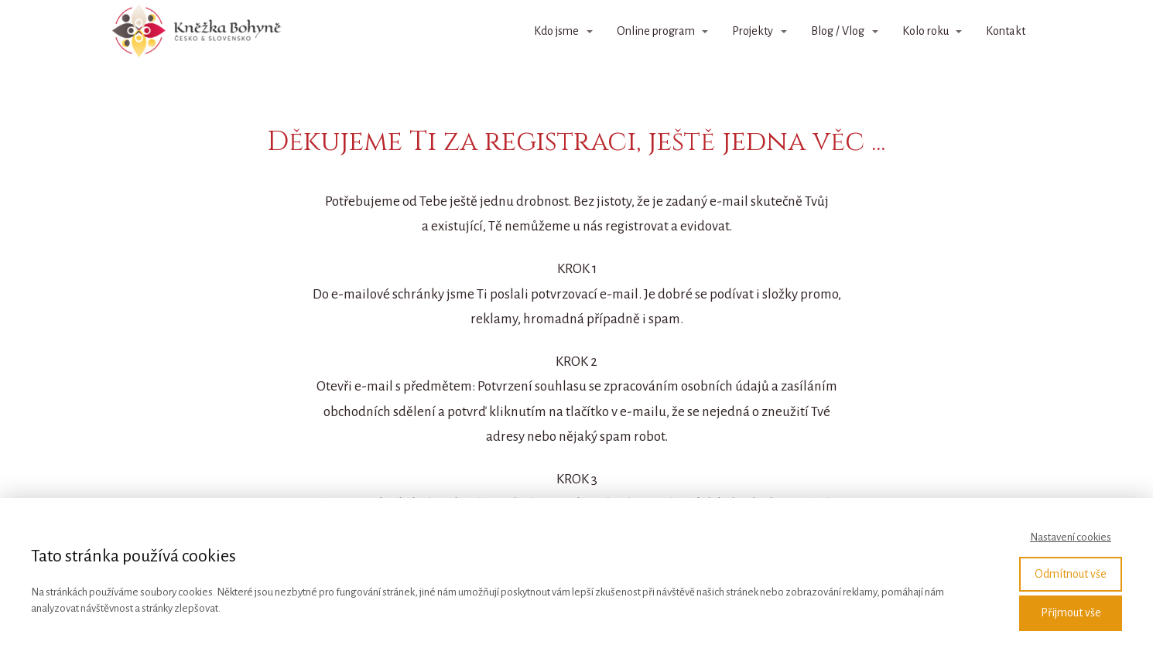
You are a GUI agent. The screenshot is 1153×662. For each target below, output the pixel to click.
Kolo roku (925, 31)
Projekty (752, 31)
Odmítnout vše (1071, 574)
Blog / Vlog (837, 31)
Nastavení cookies (1070, 537)
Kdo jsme (556, 31)
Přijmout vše (1071, 612)
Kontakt (1005, 31)
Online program (656, 31)
